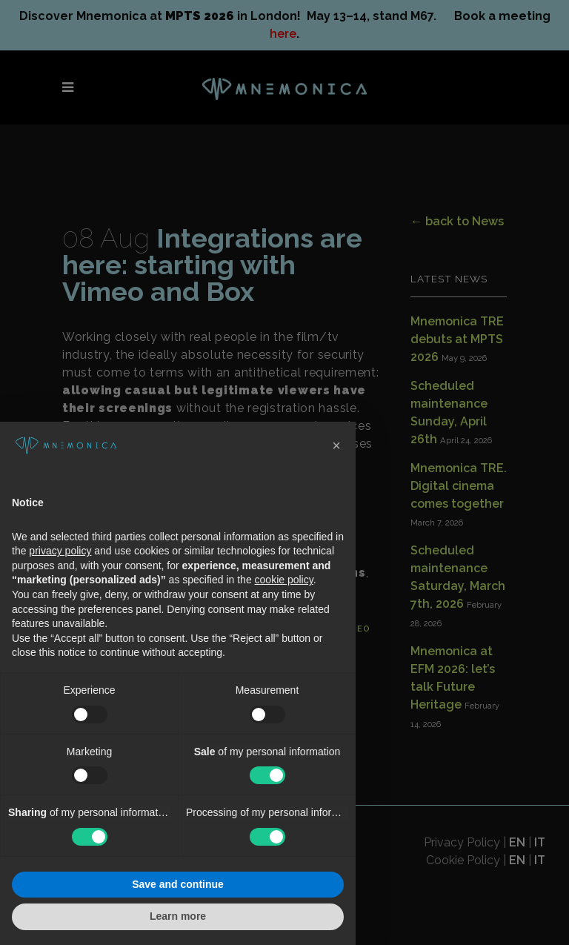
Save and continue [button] (178, 884)
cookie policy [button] (284, 580)
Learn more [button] (178, 916)
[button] (336, 445)
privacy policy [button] (60, 551)
